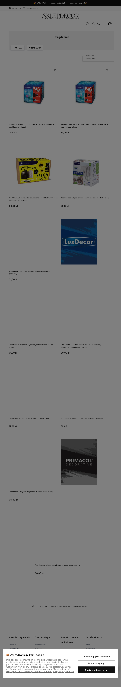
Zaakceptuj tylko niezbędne (96, 656)
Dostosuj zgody (96, 663)
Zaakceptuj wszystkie (96, 670)
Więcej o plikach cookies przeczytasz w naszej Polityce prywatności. (40, 671)
